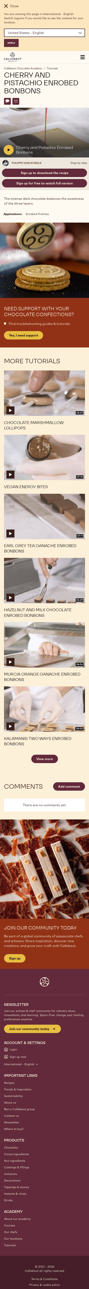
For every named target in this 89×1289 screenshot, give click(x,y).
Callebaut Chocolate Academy (23, 68)
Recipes (9, 1083)
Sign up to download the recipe (45, 173)
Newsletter (11, 1122)
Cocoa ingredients (16, 1154)
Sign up (14, 958)
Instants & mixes (15, 1193)
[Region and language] (44, 33)
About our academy (17, 1219)
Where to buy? (13, 1129)
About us (10, 1102)
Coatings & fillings (16, 1167)
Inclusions (10, 1174)
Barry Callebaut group (19, 1109)
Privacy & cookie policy (44, 1285)
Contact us (11, 1116)
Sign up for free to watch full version (44, 183)
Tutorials (52, 68)
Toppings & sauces (16, 1187)
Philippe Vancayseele (26, 162)
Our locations (13, 1238)
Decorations (12, 1180)
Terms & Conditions (44, 1279)
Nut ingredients (14, 1161)
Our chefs (10, 1232)
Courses (9, 1225)
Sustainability (13, 1096)
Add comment (69, 786)
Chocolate (11, 1147)
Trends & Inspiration (17, 1089)
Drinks (8, 1200)
